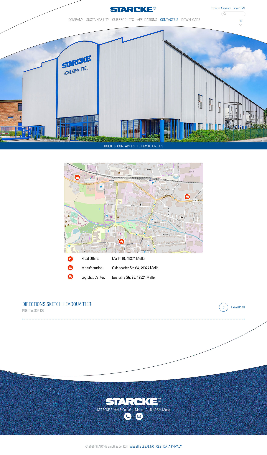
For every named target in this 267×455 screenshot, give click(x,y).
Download (238, 307)
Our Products (123, 20)
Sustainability (97, 20)
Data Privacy (172, 446)
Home (108, 146)
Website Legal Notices (145, 446)
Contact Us (169, 20)
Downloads (190, 20)
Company (75, 20)
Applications (147, 20)
